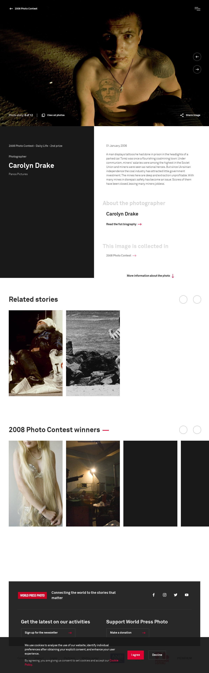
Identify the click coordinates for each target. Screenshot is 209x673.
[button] (183, 299)
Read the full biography (121, 224)
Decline (157, 655)
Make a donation (120, 632)
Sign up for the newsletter (41, 632)
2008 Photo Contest (26, 9)
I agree (135, 655)
